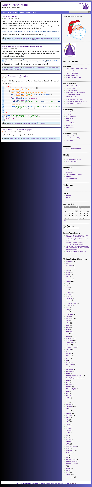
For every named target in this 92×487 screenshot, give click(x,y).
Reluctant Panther (70, 123)
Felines (68, 327)
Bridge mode (69, 279)
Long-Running (69, 369)
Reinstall (25, 39)
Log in (81, 3)
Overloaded (69, 404)
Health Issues (69, 340)
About (9, 12)
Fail (36, 67)
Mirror (37, 138)
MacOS (12, 39)
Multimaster (69, 386)
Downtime (68, 316)
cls (66, 285)
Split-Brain (68, 441)
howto (39, 67)
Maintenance (69, 371)
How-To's (12, 38)
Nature (67, 397)
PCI (67, 409)
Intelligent (68, 353)
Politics (67, 422)
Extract (33, 67)
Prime (67, 120)
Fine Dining (69, 331)
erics (9, 18)
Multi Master (69, 384)
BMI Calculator (70, 157)
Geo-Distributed (70, 338)
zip (12, 69)
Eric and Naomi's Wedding (73, 138)
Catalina (35, 38)
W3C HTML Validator (71, 178)
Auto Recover (69, 265)
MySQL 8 (68, 395)
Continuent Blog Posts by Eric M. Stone (76, 68)
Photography (69, 415)
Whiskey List (69, 125)
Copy (24, 138)
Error (30, 67)
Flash (55, 38)
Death (67, 307)
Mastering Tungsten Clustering (74, 375)
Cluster (67, 287)
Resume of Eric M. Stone (72, 73)
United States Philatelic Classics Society (76, 101)
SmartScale (69, 439)
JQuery (32, 123)
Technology (17, 38)
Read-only (68, 428)
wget (45, 138)
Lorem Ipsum (69, 172)
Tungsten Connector (71, 461)
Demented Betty (70, 136)
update (3, 69)
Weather (68, 468)
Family (67, 325)
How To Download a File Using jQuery (15, 76)
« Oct (64, 220)
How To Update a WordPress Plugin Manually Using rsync (23, 46)
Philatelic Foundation (71, 97)
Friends (68, 336)
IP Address (69, 356)
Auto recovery (69, 268)
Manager (68, 373)
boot (27, 38)
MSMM (67, 382)
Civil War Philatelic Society (73, 86)
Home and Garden (71, 347)
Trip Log (68, 197)
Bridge (67, 276)
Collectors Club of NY (71, 88)
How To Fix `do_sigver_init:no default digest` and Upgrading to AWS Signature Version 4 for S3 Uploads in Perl (78, 248)
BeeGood (68, 272)
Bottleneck (68, 274)
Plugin (46, 67)
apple (24, 38)
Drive (52, 38)
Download (48, 38)
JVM (67, 360)
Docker (67, 312)
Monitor (68, 380)
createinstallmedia (41, 38)
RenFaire (68, 433)
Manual (43, 67)
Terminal (29, 39)
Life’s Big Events (31, 12)
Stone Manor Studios (71, 446)
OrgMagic (68, 176)
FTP (32, 138)
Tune (67, 457)
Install (6, 39)
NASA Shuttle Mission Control (74, 174)
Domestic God (69, 314)
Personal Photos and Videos (73, 148)
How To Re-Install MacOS (11, 16)
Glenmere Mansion (71, 116)
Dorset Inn (68, 114)
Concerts (68, 296)
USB (33, 39)
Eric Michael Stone (15, 5)
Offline (67, 402)
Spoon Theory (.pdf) (71, 161)
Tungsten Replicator (71, 463)
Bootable (30, 38)
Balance (68, 270)
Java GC (68, 358)
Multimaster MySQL (71, 389)
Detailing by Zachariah (72, 90)
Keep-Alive (69, 362)
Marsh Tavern (69, 118)
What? (67, 472)
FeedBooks (69, 170)
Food (67, 334)
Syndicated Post (70, 450)
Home (3, 12)
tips (57, 67)
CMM (67, 290)
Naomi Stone (69, 140)
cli (23, 67)
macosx (17, 39)
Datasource (69, 305)
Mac (10, 39)
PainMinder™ (69, 406)
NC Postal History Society (73, 94)
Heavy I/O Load (70, 342)
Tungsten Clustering (71, 459)
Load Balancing (70, 364)
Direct (67, 309)
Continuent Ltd (70, 71)
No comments (40, 39)
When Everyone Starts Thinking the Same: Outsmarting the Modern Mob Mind (77, 236)
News (67, 400)
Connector (68, 301)
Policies (68, 417)
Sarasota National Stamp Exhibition (75, 99)
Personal (68, 411)
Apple (67, 187)
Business (68, 281)
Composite (68, 294)
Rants (67, 426)
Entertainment (69, 318)
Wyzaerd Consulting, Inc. (72, 75)
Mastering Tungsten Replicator (74, 378)
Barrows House (70, 112)
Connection (69, 298)
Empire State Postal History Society (75, 92)
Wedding (68, 470)
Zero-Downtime (70, 477)
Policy (67, 420)
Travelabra (68, 195)
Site (67, 437)
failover (68, 321)
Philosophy (69, 413)
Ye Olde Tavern (70, 127)
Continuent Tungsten (71, 303)
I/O (66, 351)
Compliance (69, 292)
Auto (67, 263)
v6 (66, 466)
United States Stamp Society (73, 103)
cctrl (67, 283)
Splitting (68, 444)
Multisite (68, 391)
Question (68, 424)
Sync (41, 138)
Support (68, 448)
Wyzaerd (68, 474)
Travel (67, 455)
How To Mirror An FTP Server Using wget (16, 130)
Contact (15, 12)
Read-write (69, 430)
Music (67, 393)
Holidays (68, 345)
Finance (68, 329)
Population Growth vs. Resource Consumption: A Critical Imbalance (75, 243)
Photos (22, 12)
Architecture (69, 261)
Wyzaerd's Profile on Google (73, 77)
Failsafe (68, 323)
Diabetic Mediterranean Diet (73, 159)
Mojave (20, 39)
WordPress (8, 69)
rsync (50, 67)
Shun (67, 435)
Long (67, 367)
